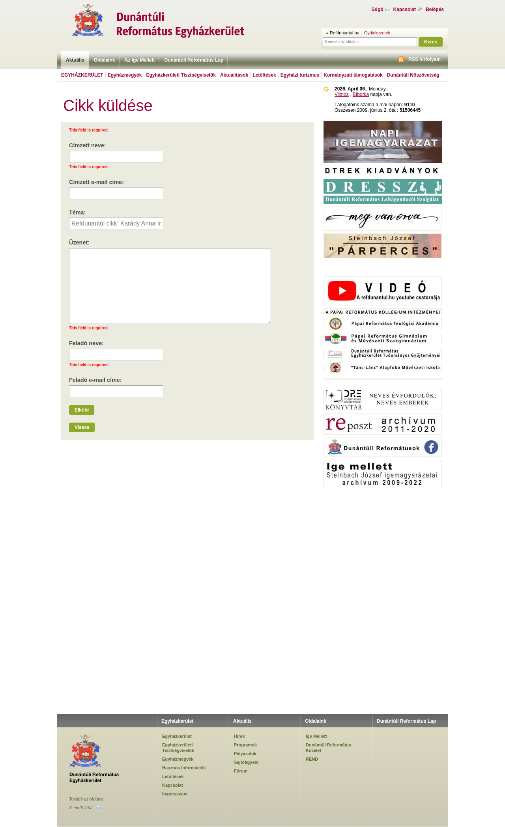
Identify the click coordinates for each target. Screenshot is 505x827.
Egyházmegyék (125, 75)
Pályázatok (245, 753)
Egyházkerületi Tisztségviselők (181, 75)
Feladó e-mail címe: (95, 380)
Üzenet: (79, 242)
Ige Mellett (316, 736)
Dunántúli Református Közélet (328, 747)
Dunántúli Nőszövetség (413, 75)
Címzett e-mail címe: (96, 182)
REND (312, 759)
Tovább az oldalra (86, 799)
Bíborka (361, 94)
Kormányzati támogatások (353, 75)
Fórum (240, 771)
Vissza (82, 427)
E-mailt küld (81, 807)
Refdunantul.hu (344, 32)
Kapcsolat (404, 9)
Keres (430, 42)
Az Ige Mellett (140, 60)
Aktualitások (234, 75)
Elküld (82, 410)
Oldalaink (104, 60)
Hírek (239, 736)
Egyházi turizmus (300, 75)
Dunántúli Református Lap (193, 60)
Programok (245, 744)
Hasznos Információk (184, 767)
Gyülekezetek (377, 32)
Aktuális (75, 60)
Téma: (77, 212)
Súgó (377, 9)
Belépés (435, 9)
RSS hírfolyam (424, 59)
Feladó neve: (86, 343)
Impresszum (174, 793)
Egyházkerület (82, 75)
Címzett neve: (87, 145)
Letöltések (264, 75)
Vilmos (342, 94)
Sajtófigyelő (246, 762)
